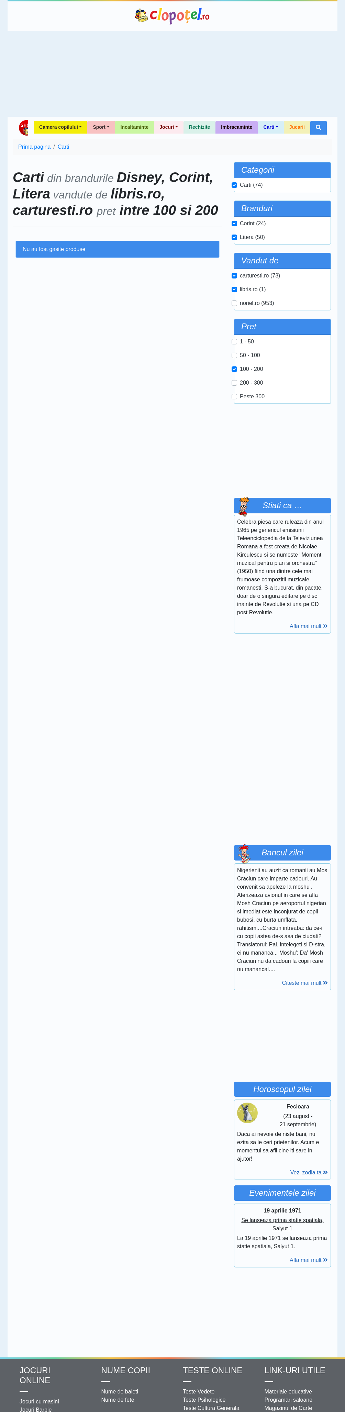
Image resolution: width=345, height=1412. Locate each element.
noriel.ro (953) (257, 303)
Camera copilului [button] (58, 127)
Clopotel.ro (172, 16)
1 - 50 (247, 341)
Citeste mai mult (305, 983)
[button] (318, 128)
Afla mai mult (309, 626)
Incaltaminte (135, 127)
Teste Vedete (199, 1391)
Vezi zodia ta (309, 1172)
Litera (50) (252, 237)
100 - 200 (251, 369)
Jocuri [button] (166, 127)
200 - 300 (251, 383)
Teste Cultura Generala (211, 1408)
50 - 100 (250, 355)
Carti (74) (251, 185)
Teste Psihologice (204, 1400)
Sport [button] (99, 127)
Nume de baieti (119, 1391)
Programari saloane (289, 1400)
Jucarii (297, 127)
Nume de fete (117, 1400)
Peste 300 (252, 396)
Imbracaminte (236, 127)
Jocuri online (35, 1375)
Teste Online (212, 1370)
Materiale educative (288, 1391)
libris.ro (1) (253, 289)
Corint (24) (253, 223)
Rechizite (199, 127)
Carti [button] (268, 127)
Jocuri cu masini (39, 1401)
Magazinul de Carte (288, 1408)
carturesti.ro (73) (260, 275)
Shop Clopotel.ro (23, 127)
